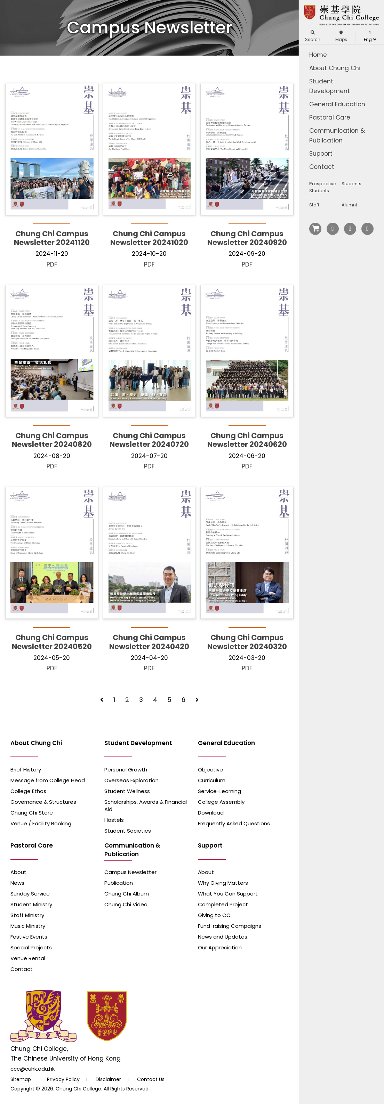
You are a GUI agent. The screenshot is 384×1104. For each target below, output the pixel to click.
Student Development (329, 86)
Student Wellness (127, 791)
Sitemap (20, 1079)
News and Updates (222, 936)
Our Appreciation (220, 947)
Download (211, 812)
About (18, 872)
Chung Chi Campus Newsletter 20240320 (247, 642)
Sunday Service (30, 893)
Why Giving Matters (223, 882)
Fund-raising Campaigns (229, 926)
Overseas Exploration (131, 780)
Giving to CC (214, 915)
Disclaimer (108, 1079)
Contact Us (151, 1079)
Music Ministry (27, 926)
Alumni (349, 205)
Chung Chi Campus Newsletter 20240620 (247, 440)
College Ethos (28, 791)
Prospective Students (322, 187)
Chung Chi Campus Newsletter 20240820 (52, 440)
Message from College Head (47, 780)
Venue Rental (27, 958)
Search (312, 36)
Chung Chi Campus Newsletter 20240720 (149, 440)
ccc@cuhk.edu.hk (32, 1068)
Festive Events (28, 936)
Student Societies (127, 830)
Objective (210, 769)
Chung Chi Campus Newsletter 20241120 (52, 238)
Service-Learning (219, 791)
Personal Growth (125, 769)
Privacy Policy (63, 1079)
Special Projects (31, 947)
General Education (337, 104)
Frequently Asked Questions (234, 823)
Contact (321, 167)
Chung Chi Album (126, 893)
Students (351, 183)
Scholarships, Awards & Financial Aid (145, 805)
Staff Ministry (27, 915)
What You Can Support (228, 893)
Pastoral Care (329, 117)
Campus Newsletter (130, 872)
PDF (52, 264)
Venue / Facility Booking (40, 823)
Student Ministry (31, 904)
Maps (341, 36)
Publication (118, 882)
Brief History (25, 769)
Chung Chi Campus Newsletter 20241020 (149, 238)
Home (318, 55)
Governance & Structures (43, 801)
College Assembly (221, 801)
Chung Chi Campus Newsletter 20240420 (149, 642)
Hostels (114, 820)
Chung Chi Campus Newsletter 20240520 (52, 642)
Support (321, 153)
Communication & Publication (337, 135)
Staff (314, 205)
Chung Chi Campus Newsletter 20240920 (247, 238)
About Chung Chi (334, 68)
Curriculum (211, 780)
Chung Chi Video (125, 904)
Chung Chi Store (31, 812)
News (17, 882)
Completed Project (223, 904)
